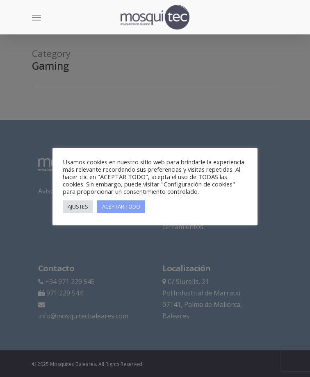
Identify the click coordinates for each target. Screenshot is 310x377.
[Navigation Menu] (36, 17)
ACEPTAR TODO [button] (121, 206)
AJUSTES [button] (78, 206)
